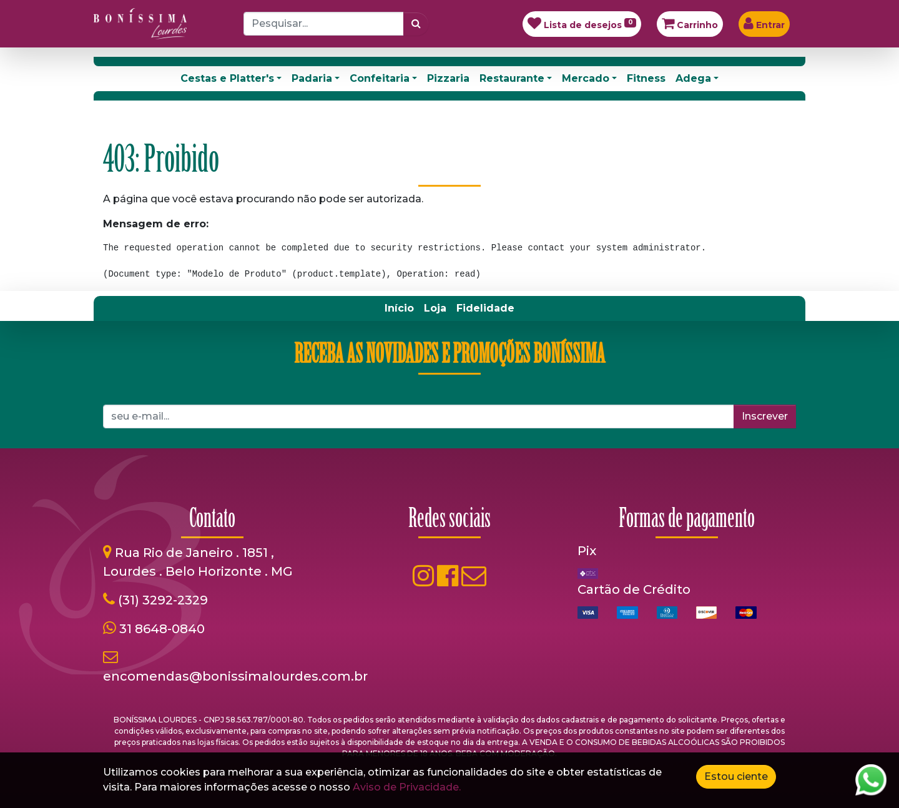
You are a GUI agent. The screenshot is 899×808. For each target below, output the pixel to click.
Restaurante (511, 78)
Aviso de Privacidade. (407, 787)
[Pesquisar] (416, 24)
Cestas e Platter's (227, 78)
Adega (693, 78)
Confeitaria (380, 78)
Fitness (646, 78)
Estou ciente (736, 776)
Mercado (585, 78)
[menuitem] (399, 308)
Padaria (312, 78)
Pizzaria (448, 78)
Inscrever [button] (765, 416)
